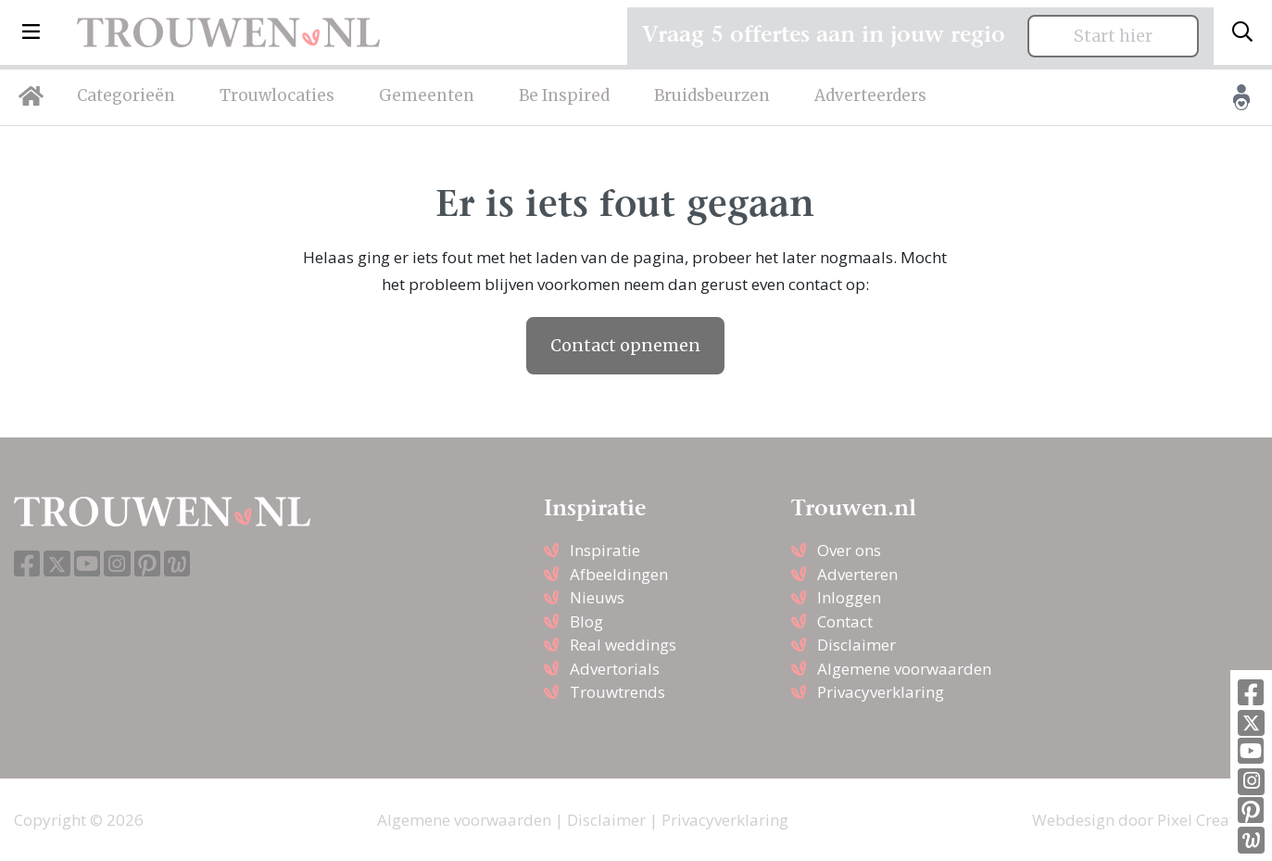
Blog (586, 621)
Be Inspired (564, 95)
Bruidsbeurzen (712, 95)
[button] (31, 32)
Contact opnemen (625, 346)
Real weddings (623, 644)
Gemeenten (426, 95)
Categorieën (126, 95)
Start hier (1113, 36)
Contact (845, 621)
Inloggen (849, 597)
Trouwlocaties (277, 95)
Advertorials (615, 668)
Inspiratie (605, 550)
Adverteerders (870, 95)
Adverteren (857, 574)
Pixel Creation (1207, 819)
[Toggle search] (1242, 32)
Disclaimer (856, 644)
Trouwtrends (617, 692)
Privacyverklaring (880, 692)
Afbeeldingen (619, 574)
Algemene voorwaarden (904, 668)
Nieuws (597, 597)
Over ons (849, 550)
